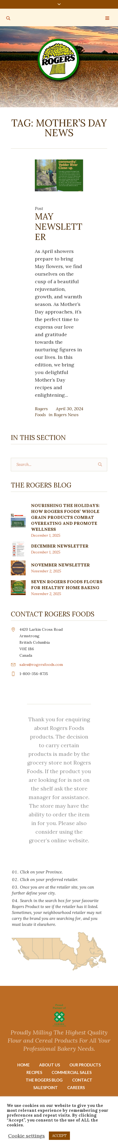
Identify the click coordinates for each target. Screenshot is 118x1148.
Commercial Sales (72, 1072)
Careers (76, 1087)
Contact (82, 1079)
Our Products (85, 1064)
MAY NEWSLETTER (58, 226)
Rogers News (66, 414)
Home (23, 1064)
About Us (49, 1064)
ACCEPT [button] (59, 1135)
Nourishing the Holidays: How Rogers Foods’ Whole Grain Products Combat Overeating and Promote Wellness (65, 517)
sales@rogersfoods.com (41, 664)
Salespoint (45, 1087)
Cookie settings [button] (26, 1136)
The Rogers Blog (44, 1079)
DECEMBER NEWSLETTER (60, 546)
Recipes (34, 1072)
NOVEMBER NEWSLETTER (60, 565)
